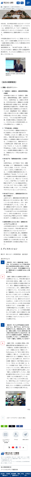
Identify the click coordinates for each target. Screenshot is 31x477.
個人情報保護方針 (6, 467)
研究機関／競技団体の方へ (15, 474)
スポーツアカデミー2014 (8, 8)
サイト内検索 (22, 3)
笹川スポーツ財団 (1, 6)
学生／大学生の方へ (26, 474)
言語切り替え (18, 3)
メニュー (28, 3)
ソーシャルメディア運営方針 (9, 469)
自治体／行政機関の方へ (5, 474)
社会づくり (6, 7)
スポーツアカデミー (15, 7)
